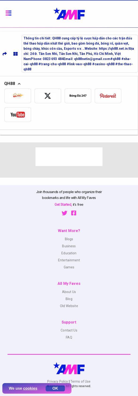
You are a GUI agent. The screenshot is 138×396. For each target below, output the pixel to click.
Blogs (69, 239)
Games (69, 267)
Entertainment (69, 260)
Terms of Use (80, 381)
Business (69, 246)
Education (68, 253)
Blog (69, 299)
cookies (30, 388)
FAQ (69, 337)
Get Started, (64, 204)
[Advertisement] (69, 156)
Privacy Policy (58, 381)
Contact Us (69, 330)
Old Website (69, 306)
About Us (69, 292)
